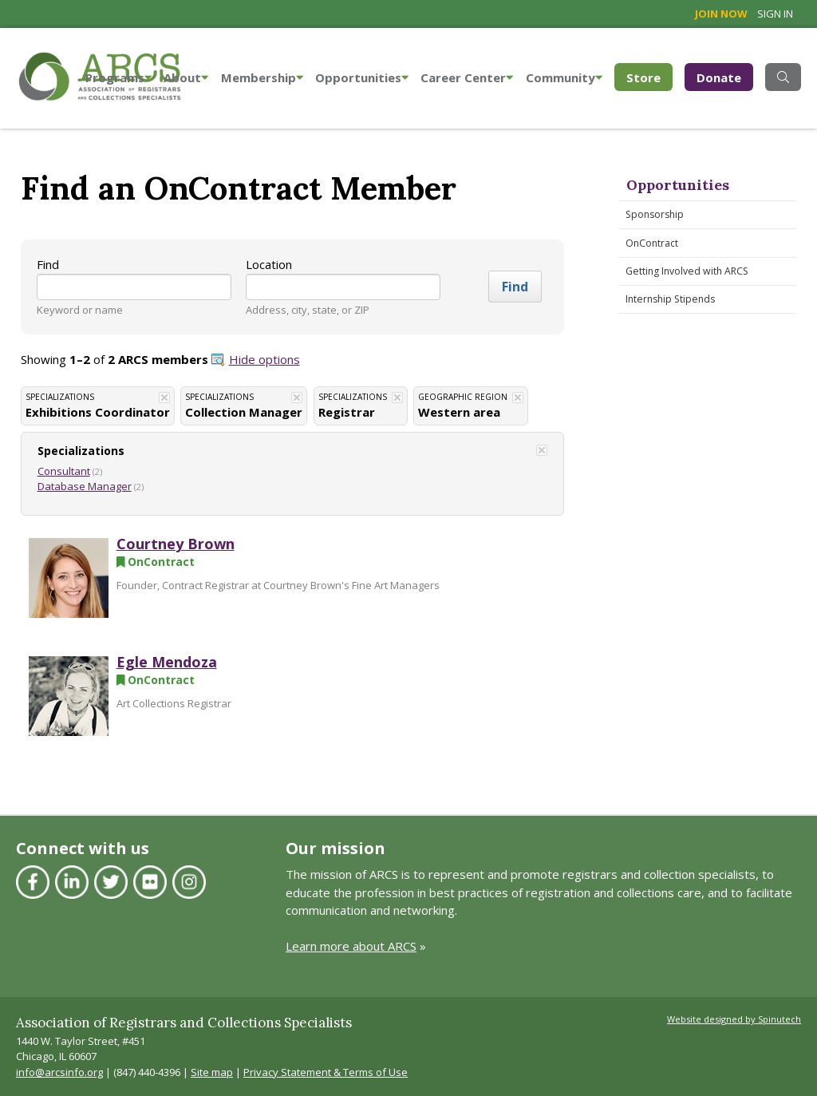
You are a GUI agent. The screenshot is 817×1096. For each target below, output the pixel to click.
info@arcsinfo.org (59, 1072)
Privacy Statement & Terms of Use (325, 1072)
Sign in (775, 13)
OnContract (652, 243)
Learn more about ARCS (351, 946)
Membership (262, 77)
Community (564, 77)
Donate (719, 77)
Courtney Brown (175, 543)
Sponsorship (655, 214)
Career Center (466, 77)
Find (48, 264)
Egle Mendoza (166, 661)
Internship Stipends (670, 299)
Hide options (264, 359)
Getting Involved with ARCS (687, 271)
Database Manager (84, 486)
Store (649, 76)
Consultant (63, 471)
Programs (118, 77)
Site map (212, 1072)
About (186, 77)
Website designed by (734, 1019)
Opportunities (361, 77)
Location (269, 264)
